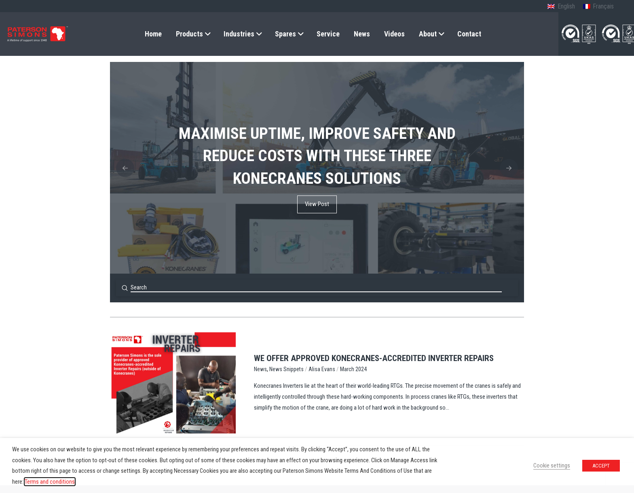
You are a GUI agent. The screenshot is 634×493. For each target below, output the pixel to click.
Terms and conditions (50, 481)
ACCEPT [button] (601, 466)
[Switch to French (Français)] (598, 7)
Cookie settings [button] (551, 465)
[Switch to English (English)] (561, 7)
